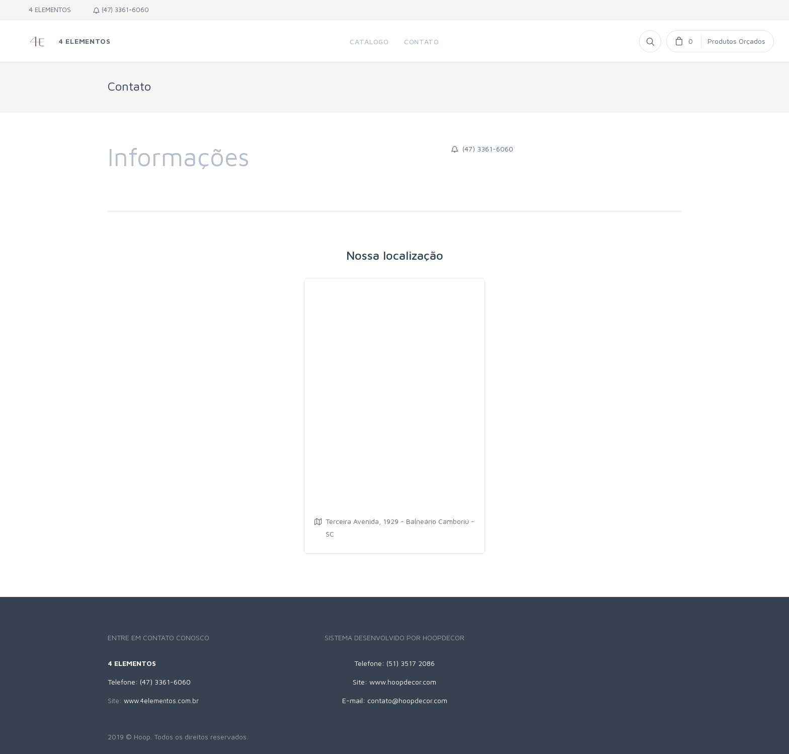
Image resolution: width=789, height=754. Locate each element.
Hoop (142, 736)
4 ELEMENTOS (48, 10)
